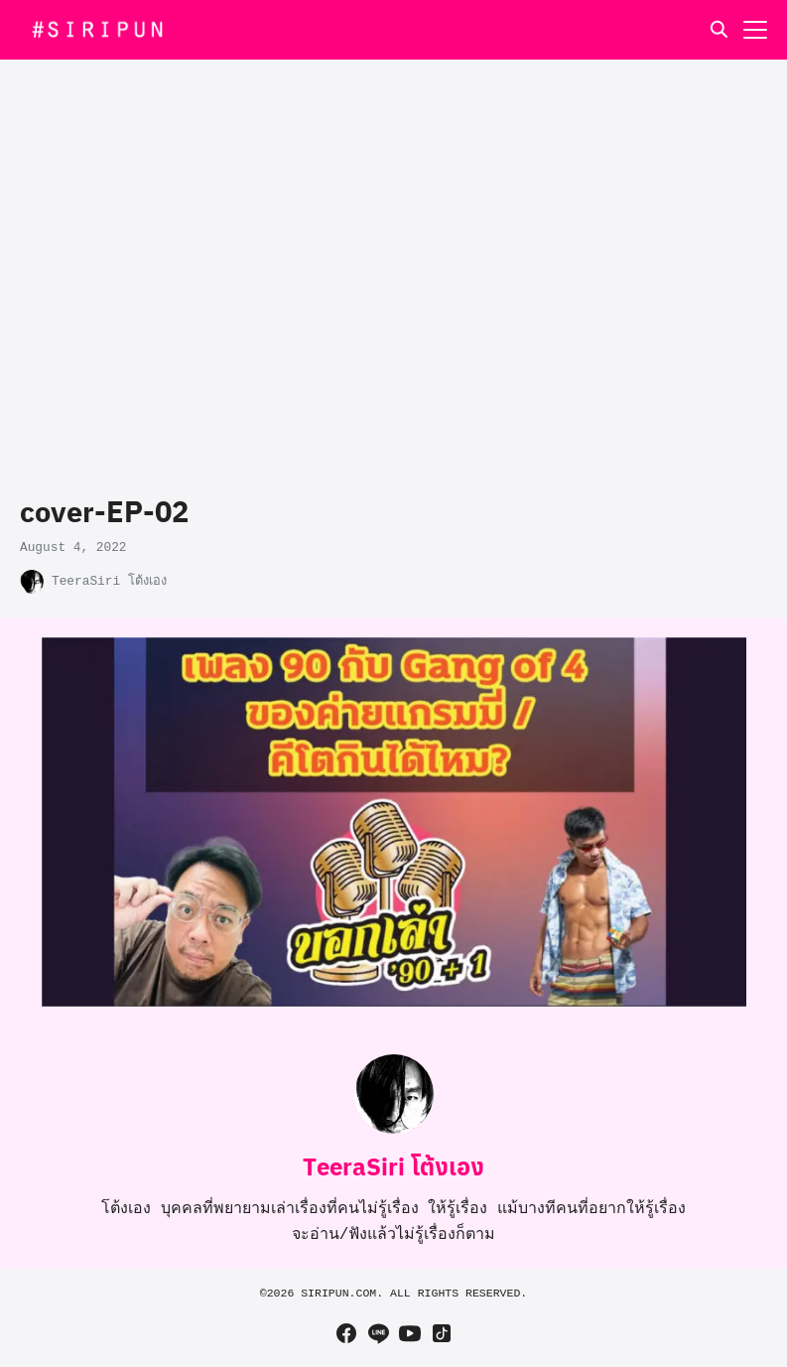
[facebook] (346, 1333)
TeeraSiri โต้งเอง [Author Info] (393, 1165)
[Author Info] (394, 1130)
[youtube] (410, 1333)
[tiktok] (442, 1333)
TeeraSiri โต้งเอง (109, 581)
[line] (378, 1333)
